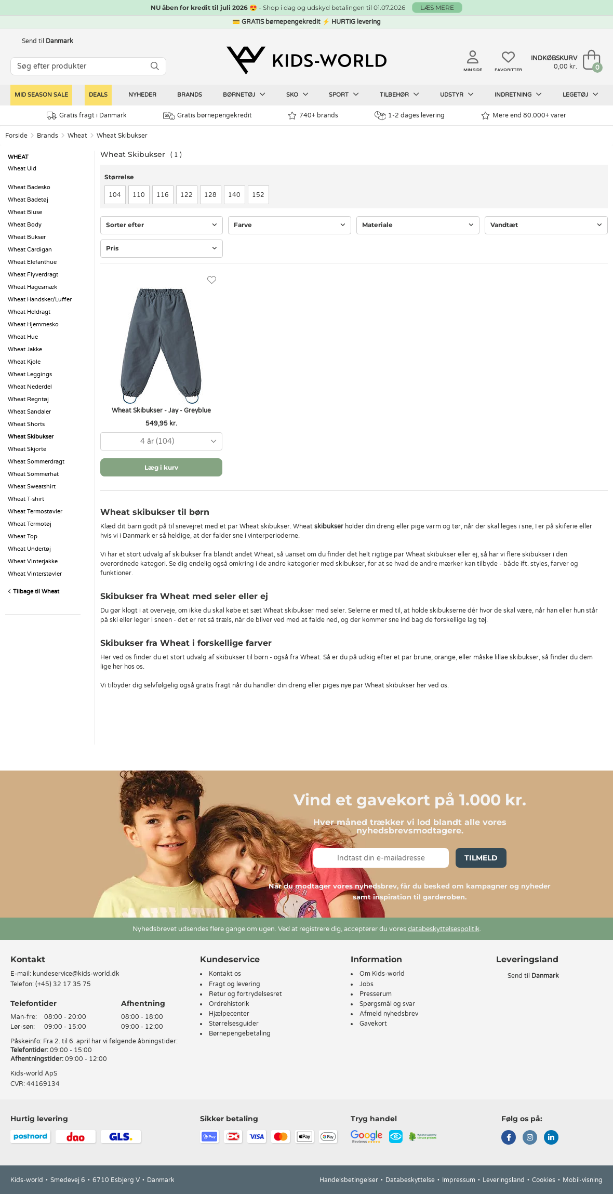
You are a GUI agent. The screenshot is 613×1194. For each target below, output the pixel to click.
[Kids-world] (306, 61)
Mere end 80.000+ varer (523, 116)
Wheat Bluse (25, 212)
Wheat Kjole (24, 362)
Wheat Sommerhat (33, 474)
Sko (297, 94)
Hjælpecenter (229, 1013)
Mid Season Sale (41, 94)
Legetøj (580, 94)
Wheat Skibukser (122, 135)
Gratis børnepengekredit (207, 116)
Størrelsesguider (234, 1023)
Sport (344, 94)
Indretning (518, 94)
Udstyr (457, 94)
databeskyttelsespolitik (443, 929)
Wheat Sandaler (29, 411)
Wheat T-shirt (26, 499)
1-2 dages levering (410, 115)
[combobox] (161, 441)
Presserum (375, 994)
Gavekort (373, 1023)
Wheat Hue (23, 337)
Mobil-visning (583, 1180)
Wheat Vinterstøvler (35, 574)
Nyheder (142, 94)
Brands (189, 94)
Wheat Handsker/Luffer (40, 299)
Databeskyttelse (410, 1180)
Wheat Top (22, 536)
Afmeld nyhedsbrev (388, 1013)
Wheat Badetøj (28, 199)
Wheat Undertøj (29, 549)
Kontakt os (225, 973)
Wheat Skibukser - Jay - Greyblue (161, 410)
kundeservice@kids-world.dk (76, 973)
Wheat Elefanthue (32, 262)
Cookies (543, 1180)
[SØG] (155, 66)
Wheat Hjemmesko (33, 324)
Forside (16, 135)
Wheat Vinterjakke (33, 561)
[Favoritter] (211, 280)
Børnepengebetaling (240, 1033)
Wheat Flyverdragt (33, 274)
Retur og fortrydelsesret (245, 994)
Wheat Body (25, 224)
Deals (98, 94)
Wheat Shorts (26, 424)
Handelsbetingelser (348, 1180)
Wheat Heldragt (29, 312)
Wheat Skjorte (27, 449)
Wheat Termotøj (29, 524)
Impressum (458, 1180)
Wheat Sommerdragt (36, 461)
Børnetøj (244, 94)
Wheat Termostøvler (35, 511)
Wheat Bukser (27, 237)
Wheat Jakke (25, 349)
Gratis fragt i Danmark (87, 116)
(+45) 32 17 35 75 (63, 984)
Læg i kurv (161, 467)
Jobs (366, 984)
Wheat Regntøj (28, 399)
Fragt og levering (234, 984)
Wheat (77, 135)
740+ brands (313, 116)
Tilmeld (481, 858)
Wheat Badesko (29, 187)
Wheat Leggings (30, 374)
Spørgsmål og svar (387, 1003)
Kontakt (27, 959)
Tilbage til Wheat (33, 591)
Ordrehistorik (229, 1003)
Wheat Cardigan (30, 249)
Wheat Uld (22, 168)
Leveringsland (504, 1180)
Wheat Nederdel (30, 386)
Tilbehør (399, 94)
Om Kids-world (382, 973)
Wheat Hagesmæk (32, 287)
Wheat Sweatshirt (32, 486)
